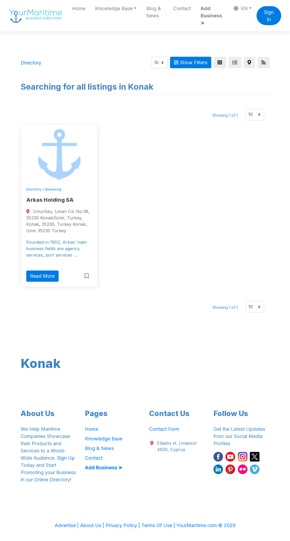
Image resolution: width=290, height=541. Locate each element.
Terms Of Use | (158, 525)
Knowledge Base (103, 438)
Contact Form (164, 429)
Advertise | (67, 525)
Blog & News (153, 12)
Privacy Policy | (123, 525)
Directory (33, 189)
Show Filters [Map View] (190, 62)
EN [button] (241, 8)
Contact (182, 8)
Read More (42, 276)
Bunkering (53, 189)
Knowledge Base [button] (114, 8)
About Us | (93, 525)
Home (78, 8)
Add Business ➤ (211, 16)
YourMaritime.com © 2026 (206, 525)
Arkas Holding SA (50, 200)
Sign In (269, 15)
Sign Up (66, 458)
